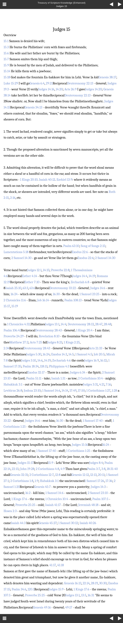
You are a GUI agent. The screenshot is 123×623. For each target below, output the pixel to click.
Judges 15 (61, 6)
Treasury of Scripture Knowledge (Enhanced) (61, 2)
